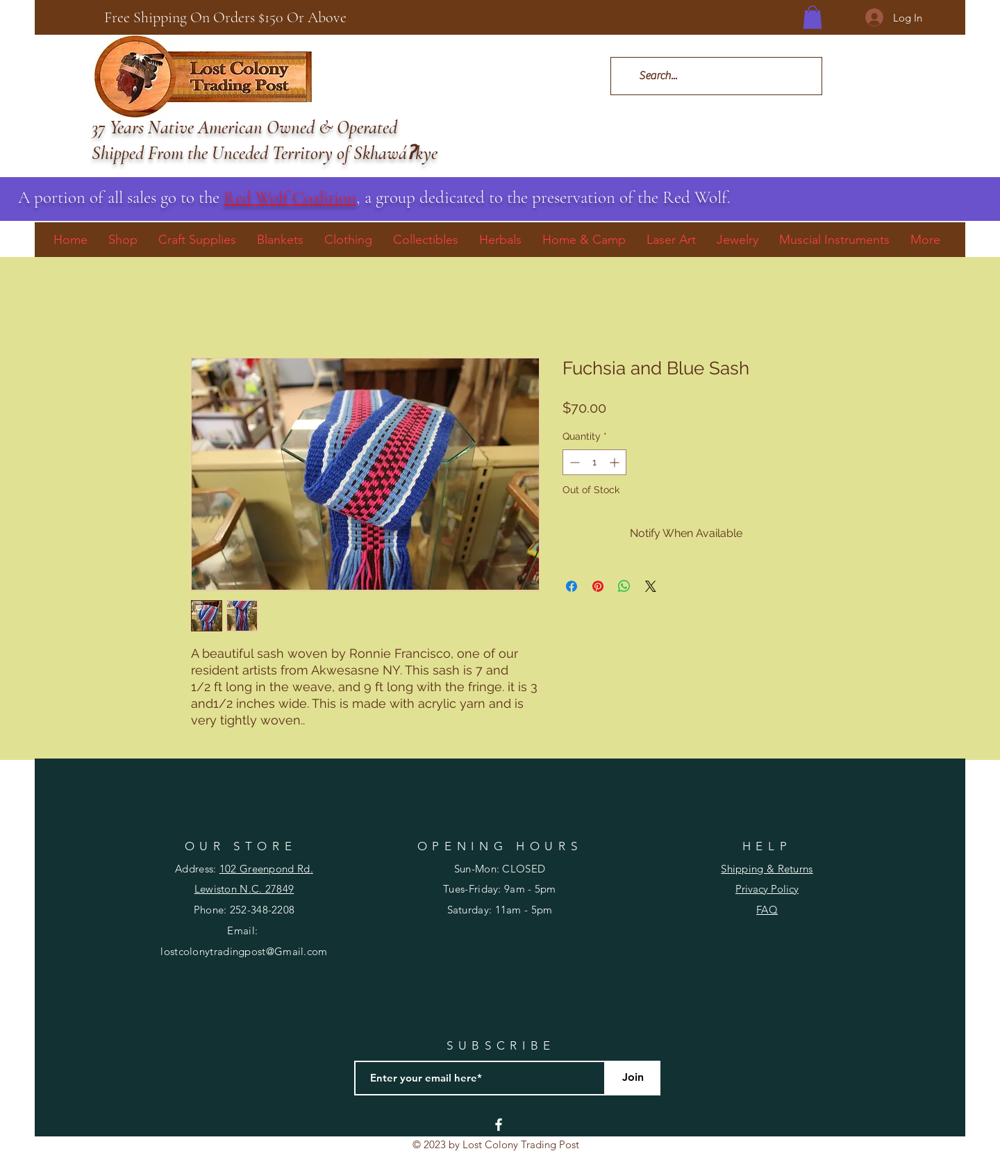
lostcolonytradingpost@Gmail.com (243, 951)
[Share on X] (650, 586)
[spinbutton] (594, 462)
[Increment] (615, 462)
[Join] (632, 1078)
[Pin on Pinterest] (598, 586)
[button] (812, 17)
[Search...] (715, 76)
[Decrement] (573, 462)
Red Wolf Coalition (290, 197)
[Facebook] (498, 1124)
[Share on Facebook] (571, 586)
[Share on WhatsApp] (624, 586)
